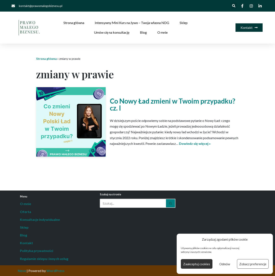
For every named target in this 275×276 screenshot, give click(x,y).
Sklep (184, 23)
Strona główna (73, 23)
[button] (234, 6)
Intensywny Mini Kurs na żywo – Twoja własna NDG (132, 23)
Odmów (224, 264)
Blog (143, 32)
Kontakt (26, 243)
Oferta (25, 212)
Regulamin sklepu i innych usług (44, 259)
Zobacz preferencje (252, 264)
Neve (22, 271)
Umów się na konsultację (111, 32)
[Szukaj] (133, 203)
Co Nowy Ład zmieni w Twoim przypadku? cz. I (172, 104)
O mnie (162, 32)
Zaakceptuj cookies (196, 264)
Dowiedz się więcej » (195, 143)
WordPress (55, 271)
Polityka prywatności (36, 251)
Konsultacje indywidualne (40, 219)
